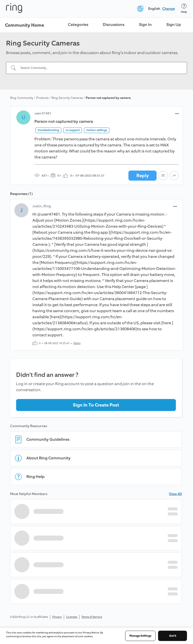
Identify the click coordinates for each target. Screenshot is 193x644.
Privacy (57, 617)
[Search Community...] (99, 68)
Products (42, 98)
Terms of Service (91, 617)
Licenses (71, 617)
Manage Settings (140, 636)
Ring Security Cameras (67, 98)
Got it (172, 636)
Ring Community (21, 98)
